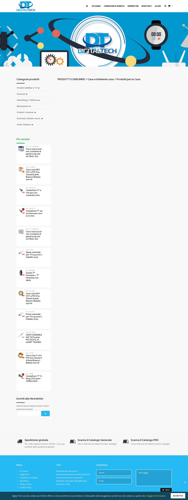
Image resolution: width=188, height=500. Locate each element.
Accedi (158, 6)
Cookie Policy (25, 487)
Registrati (147, 6)
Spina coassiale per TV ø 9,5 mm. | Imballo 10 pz (34, 254)
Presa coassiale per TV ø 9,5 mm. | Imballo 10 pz (34, 316)
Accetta (178, 495)
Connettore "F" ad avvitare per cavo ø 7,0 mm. (34, 213)
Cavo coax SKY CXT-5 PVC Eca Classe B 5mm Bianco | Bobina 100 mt (33, 175)
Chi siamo (96, 6)
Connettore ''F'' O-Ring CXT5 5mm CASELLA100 (34, 378)
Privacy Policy (25, 484)
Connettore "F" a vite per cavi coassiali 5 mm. (33, 192)
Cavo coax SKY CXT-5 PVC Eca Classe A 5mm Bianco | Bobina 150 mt (33, 298)
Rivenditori (133, 6)
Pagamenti (24, 474)
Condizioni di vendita (114, 6)
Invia (166, 490)
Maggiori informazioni (156, 496)
